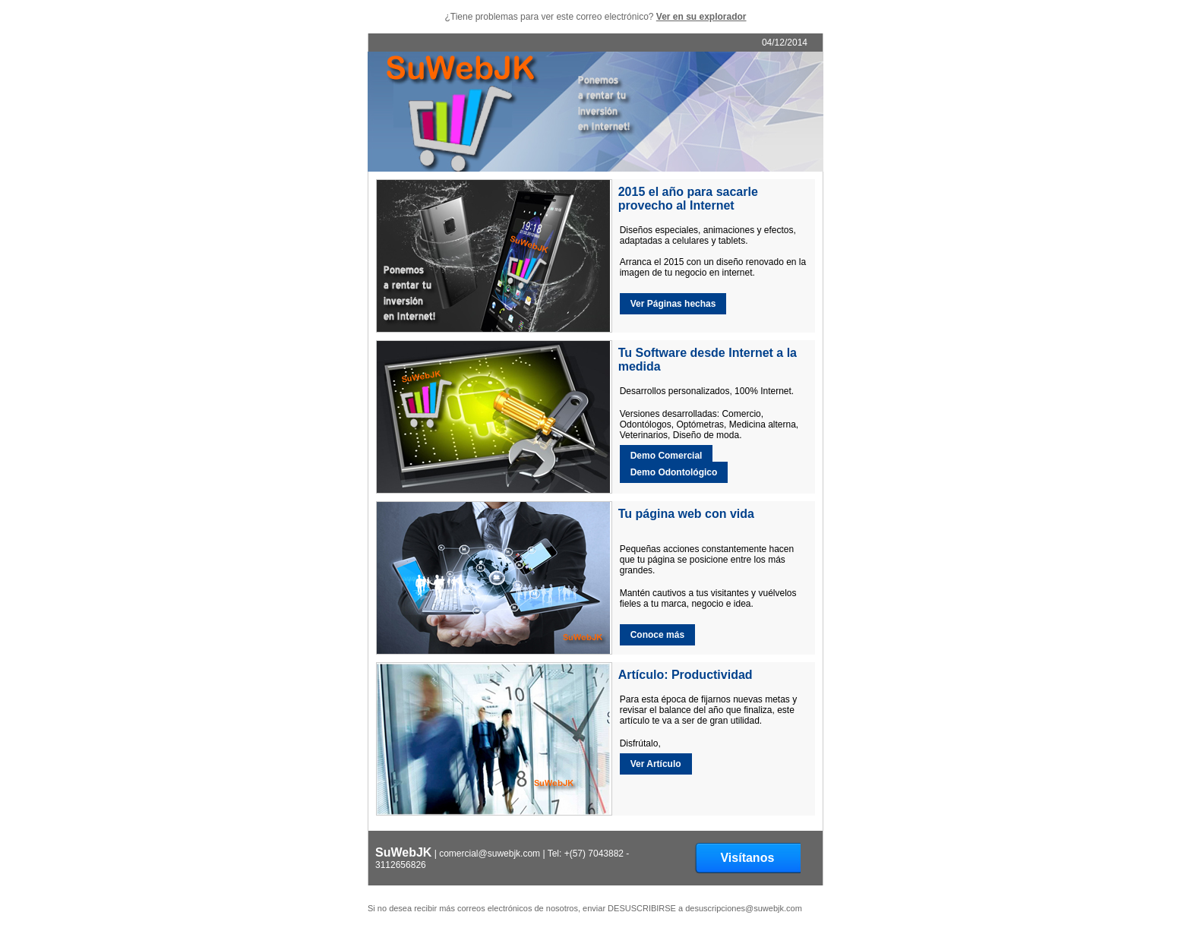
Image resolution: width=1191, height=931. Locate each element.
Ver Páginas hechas (673, 303)
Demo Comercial (666, 455)
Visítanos (747, 857)
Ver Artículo (655, 764)
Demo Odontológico (674, 472)
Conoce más (657, 635)
